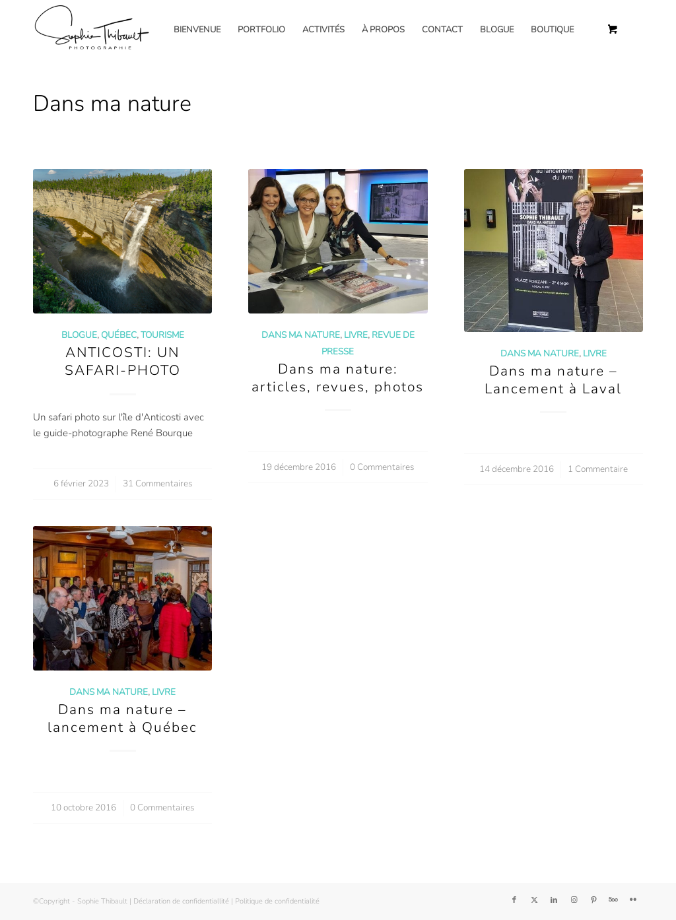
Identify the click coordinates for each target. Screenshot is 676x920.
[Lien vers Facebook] (514, 900)
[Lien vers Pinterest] (593, 900)
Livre (356, 335)
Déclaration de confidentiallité (181, 901)
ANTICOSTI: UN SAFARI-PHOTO (123, 361)
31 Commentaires (157, 483)
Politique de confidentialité (277, 901)
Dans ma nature (300, 335)
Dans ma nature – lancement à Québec (122, 718)
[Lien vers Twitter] (534, 900)
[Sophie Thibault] (91, 30)
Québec (119, 335)
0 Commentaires (382, 467)
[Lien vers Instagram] (574, 900)
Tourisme (162, 335)
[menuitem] (197, 30)
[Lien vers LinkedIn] (554, 900)
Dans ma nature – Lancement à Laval (553, 380)
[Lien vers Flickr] (633, 900)
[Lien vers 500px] (613, 900)
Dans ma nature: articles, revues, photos (338, 378)
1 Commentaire (598, 469)
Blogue (79, 335)
